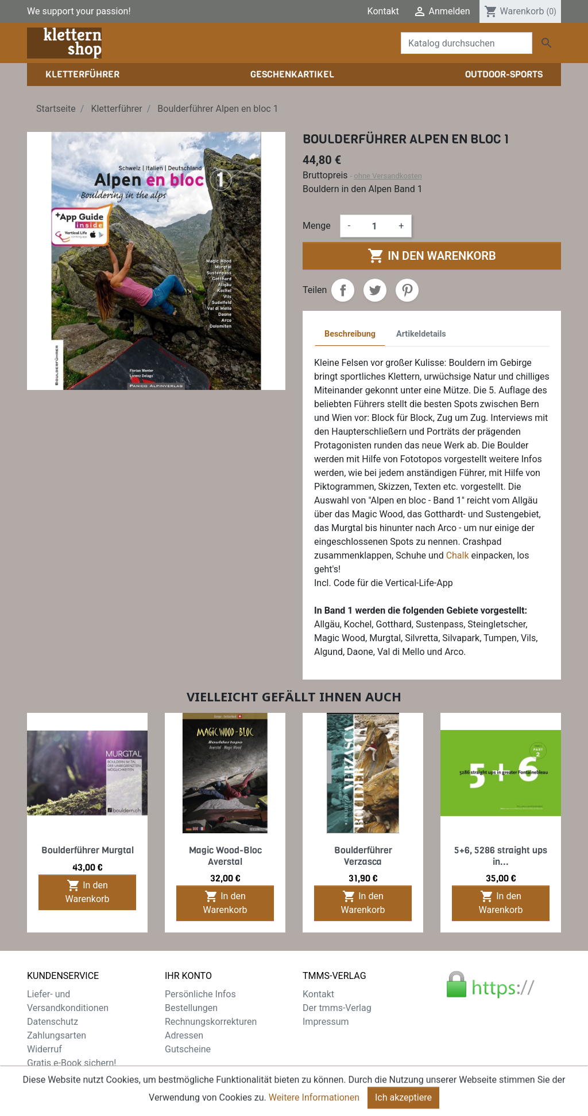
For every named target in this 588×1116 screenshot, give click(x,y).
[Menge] (374, 226)
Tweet (374, 290)
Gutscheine (188, 1049)
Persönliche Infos (200, 994)
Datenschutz (52, 1021)
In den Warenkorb (432, 255)
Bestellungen (191, 1007)
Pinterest (407, 290)
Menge (317, 225)
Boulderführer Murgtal (87, 850)
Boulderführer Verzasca (363, 855)
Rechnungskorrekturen (211, 1021)
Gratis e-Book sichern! (71, 1063)
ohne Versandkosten (388, 175)
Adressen (184, 1035)
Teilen (342, 290)
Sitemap (44, 1076)
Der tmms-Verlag (337, 1007)
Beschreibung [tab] (350, 334)
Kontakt (383, 11)
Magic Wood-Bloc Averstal (225, 855)
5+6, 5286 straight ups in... (500, 855)
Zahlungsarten (56, 1035)
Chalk (457, 555)
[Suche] (466, 43)
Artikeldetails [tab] (421, 334)
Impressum (326, 1021)
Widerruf (44, 1049)
